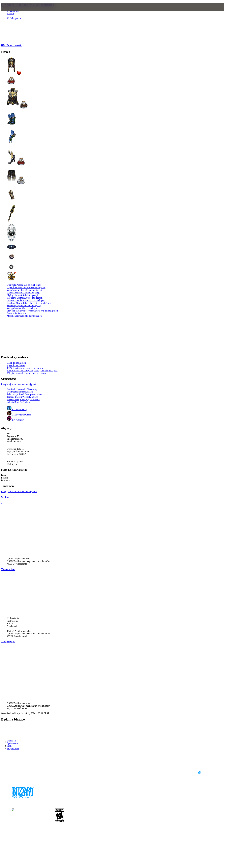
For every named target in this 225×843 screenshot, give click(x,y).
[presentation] (14, 10)
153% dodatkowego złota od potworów (25, 368)
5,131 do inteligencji (16, 363)
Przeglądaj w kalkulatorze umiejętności (19, 384)
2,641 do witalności (16, 365)
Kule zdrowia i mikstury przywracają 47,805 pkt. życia (32, 370)
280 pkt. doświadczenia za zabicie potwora (26, 373)
